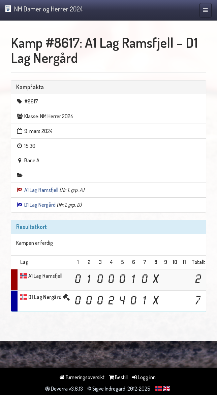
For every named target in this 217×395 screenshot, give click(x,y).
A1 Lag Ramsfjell (41, 190)
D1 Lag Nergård (40, 204)
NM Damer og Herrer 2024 (44, 8)
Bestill (118, 377)
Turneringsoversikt (82, 377)
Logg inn (144, 377)
